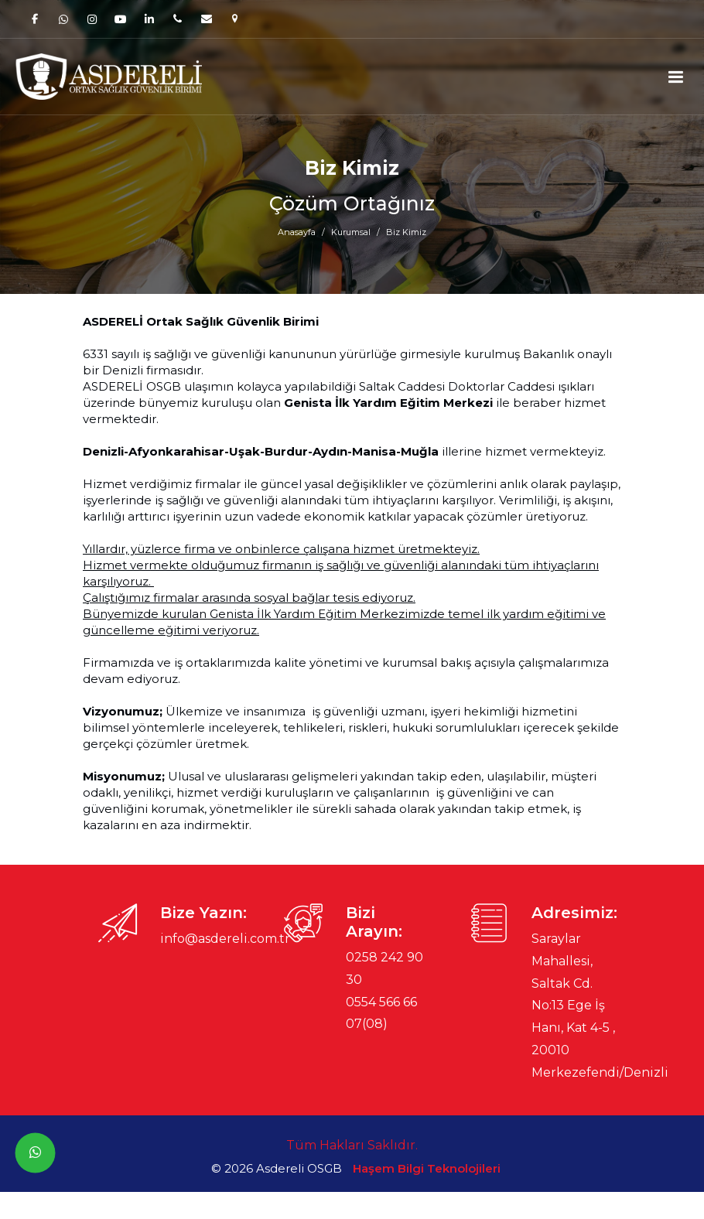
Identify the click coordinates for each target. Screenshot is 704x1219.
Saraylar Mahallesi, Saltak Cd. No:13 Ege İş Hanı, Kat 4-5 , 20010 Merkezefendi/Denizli (599, 1005)
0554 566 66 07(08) (381, 1013)
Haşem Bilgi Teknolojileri (427, 1168)
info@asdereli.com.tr (225, 938)
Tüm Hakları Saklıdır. (352, 1145)
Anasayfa (297, 232)
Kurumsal (351, 232)
